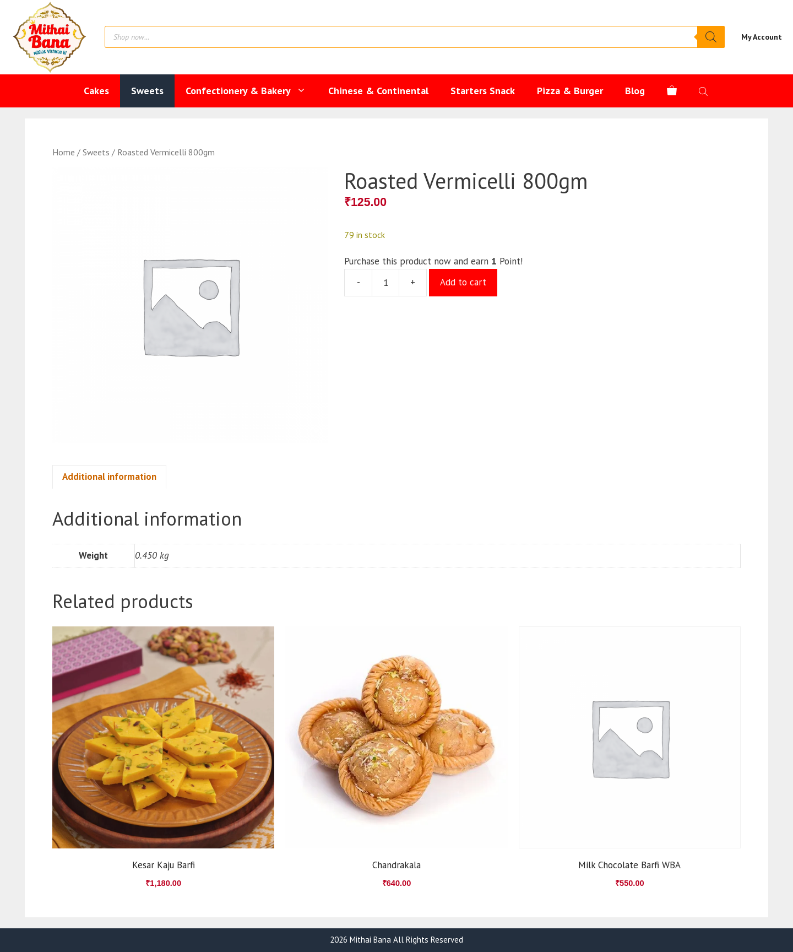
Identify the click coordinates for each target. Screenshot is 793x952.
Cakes (96, 90)
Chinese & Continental (378, 90)
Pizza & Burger (570, 90)
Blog (635, 90)
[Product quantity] (385, 282)
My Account (761, 37)
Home (63, 152)
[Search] (711, 37)
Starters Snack (482, 90)
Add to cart (463, 282)
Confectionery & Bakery (251, 90)
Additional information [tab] (109, 476)
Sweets (147, 90)
